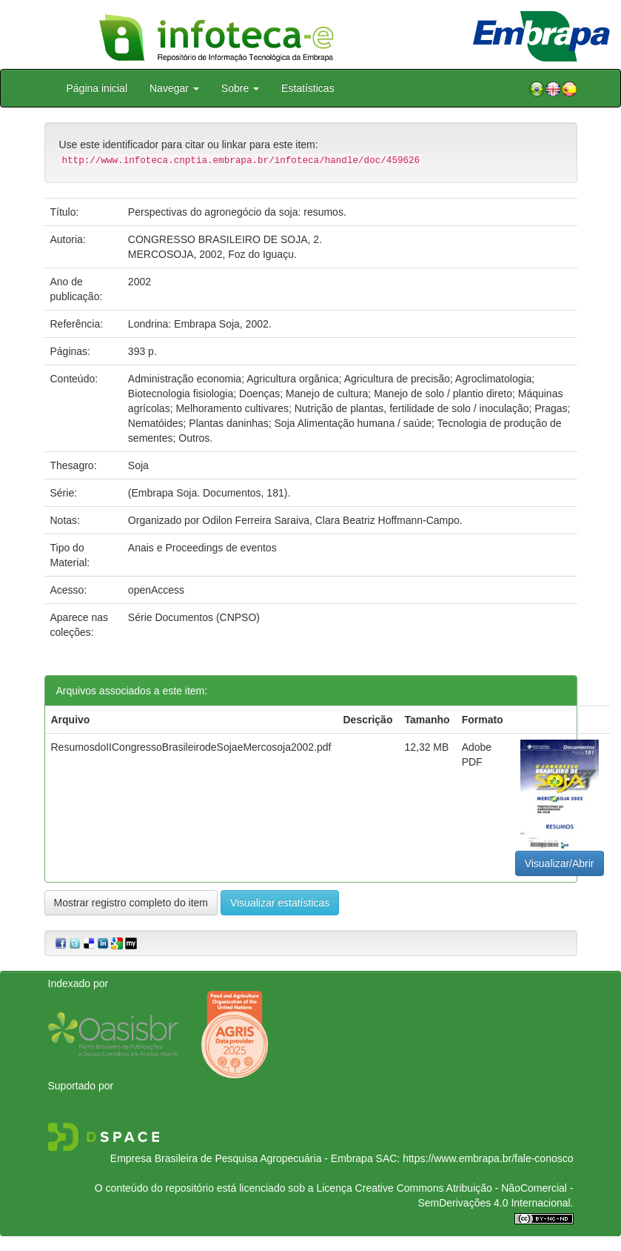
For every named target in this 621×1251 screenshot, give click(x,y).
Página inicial (97, 88)
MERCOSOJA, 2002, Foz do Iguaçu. (212, 254)
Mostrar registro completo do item (131, 903)
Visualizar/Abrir (559, 863)
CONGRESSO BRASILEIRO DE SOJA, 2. (225, 239)
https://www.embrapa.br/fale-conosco (488, 1158)
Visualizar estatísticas (279, 903)
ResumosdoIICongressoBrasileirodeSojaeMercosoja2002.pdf (191, 747)
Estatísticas (308, 88)
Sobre (240, 88)
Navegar (174, 88)
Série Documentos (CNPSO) (194, 617)
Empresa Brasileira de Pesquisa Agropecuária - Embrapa (241, 1158)
